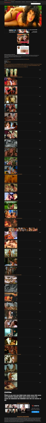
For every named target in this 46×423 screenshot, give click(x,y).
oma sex (14, 0)
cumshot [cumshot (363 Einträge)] (25, 64)
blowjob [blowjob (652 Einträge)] (18, 64)
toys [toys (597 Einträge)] (26, 66)
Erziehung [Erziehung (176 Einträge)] (34, 64)
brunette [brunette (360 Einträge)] (21, 64)
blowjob (8, 61)
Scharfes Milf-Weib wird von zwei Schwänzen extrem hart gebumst (13, 218)
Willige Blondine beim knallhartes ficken (10, 327)
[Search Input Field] (35, 3)
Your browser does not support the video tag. (23, 17)
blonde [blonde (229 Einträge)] (15, 64)
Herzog (9, 62)
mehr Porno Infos (6, 57)
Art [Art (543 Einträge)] (8, 64)
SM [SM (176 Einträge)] (24, 66)
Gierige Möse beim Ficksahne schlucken (10, 283)
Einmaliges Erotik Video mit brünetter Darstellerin (11, 165)
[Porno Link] (23, 31)
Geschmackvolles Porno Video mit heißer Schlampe (11, 292)
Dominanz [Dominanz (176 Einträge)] (28, 64)
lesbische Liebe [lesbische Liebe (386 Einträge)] (37, 65)
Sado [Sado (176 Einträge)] (18, 66)
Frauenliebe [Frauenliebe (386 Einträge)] (9, 65)
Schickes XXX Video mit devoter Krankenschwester (11, 248)
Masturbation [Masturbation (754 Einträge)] (9, 66)
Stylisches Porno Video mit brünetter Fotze (10, 209)
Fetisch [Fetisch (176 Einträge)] (37, 64)
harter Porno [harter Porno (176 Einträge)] (20, 65)
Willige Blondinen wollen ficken (9, 345)
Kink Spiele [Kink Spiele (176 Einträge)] (24, 65)
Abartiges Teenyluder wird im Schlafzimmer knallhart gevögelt (13, 354)
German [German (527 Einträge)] (13, 65)
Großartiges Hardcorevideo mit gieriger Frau (10, 147)
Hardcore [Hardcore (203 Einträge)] (16, 65)
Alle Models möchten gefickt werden (9, 239)
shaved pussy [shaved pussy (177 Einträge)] (21, 66)
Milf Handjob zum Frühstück (8, 156)
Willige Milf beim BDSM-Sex (8, 336)
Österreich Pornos (10, 0)
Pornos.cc (7, 2)
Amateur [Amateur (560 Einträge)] (6, 64)
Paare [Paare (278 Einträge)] (16, 66)
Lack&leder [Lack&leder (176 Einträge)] (30, 65)
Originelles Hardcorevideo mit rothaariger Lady (11, 103)
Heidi (8, 60)
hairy (10, 61)
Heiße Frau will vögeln (7, 112)
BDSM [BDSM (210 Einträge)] (10, 64)
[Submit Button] (39, 3)
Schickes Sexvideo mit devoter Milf (9, 301)
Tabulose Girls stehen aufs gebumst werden (10, 94)
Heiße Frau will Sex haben (8, 138)
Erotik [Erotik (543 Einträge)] (31, 64)
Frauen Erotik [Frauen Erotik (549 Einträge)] (10, 396)
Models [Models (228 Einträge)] (13, 66)
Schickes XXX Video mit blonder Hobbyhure (10, 191)
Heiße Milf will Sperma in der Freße (9, 85)
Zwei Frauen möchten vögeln (8, 389)
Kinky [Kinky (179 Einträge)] (27, 65)
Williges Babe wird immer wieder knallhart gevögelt (11, 200)
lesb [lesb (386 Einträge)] (33, 65)
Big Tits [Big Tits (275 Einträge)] (13, 64)
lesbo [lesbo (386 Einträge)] (5, 66)
